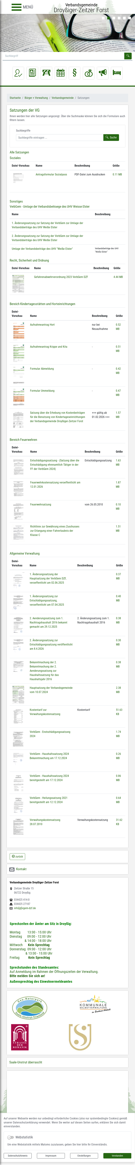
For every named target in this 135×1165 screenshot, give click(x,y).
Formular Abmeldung (42, 368)
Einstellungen (84, 1155)
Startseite (15, 98)
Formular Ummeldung (42, 390)
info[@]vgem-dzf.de (25, 908)
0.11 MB (117, 174)
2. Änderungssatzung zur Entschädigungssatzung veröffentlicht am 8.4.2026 (51, 644)
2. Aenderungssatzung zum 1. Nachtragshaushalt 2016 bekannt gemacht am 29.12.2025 (48, 622)
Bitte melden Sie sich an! (27, 976)
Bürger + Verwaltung (36, 98)
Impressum (50, 1155)
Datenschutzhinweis (17, 1155)
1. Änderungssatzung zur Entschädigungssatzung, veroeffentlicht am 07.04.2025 (47, 600)
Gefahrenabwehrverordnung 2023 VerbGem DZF (61, 277)
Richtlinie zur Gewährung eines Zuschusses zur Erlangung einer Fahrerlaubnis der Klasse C (54, 531)
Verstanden (117, 1155)
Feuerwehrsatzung (40, 504)
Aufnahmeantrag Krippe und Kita (48, 346)
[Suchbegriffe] (60, 137)
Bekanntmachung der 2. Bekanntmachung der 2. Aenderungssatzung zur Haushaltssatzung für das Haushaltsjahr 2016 (44, 671)
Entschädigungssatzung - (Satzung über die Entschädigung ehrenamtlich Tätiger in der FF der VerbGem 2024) (54, 465)
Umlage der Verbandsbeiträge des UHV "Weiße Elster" (42, 248)
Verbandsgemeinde (63, 98)
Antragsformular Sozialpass (51, 174)
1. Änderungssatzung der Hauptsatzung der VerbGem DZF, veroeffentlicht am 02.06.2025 (48, 578)
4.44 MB (118, 277)
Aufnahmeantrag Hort (42, 324)
